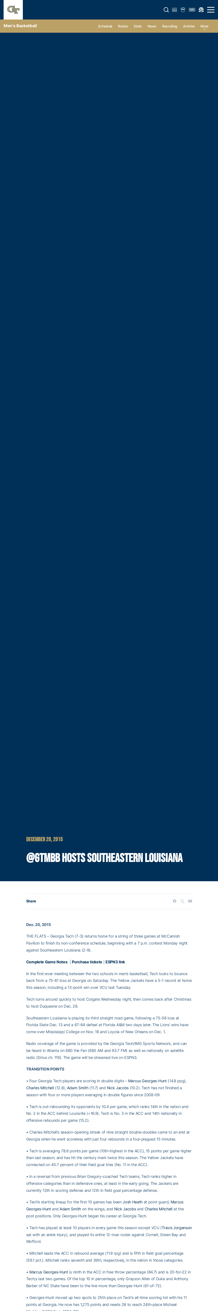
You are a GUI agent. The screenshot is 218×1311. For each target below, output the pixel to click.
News (152, 26)
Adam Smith (77, 1087)
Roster (123, 26)
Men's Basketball (20, 25)
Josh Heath (133, 1202)
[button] (166, 10)
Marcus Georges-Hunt (147, 1080)
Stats (138, 26)
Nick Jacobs (118, 1087)
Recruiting (169, 26)
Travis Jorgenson (177, 1227)
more (204, 26)
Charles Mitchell (40, 1087)
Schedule (105, 26)
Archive (189, 26)
